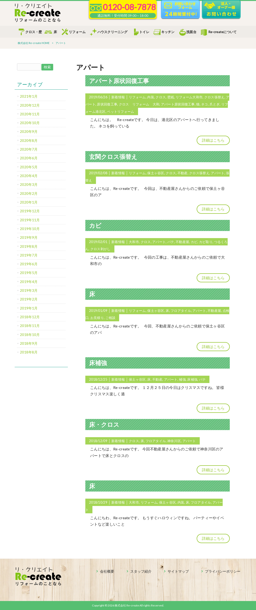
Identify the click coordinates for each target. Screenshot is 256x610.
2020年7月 (29, 149)
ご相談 (110, 318)
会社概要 (107, 571)
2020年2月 (29, 193)
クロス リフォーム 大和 (139, 104)
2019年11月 (30, 220)
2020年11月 (30, 114)
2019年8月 (29, 246)
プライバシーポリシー (222, 571)
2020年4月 (29, 176)
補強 (182, 379)
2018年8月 (29, 352)
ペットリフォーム (120, 111)
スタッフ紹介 (141, 571)
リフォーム (137, 97)
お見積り (97, 318)
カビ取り (206, 242)
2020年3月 (29, 184)
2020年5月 (29, 167)
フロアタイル (181, 311)
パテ (170, 242)
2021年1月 (29, 96)
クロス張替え (214, 97)
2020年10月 (30, 123)
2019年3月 (29, 290)
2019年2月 (29, 299)
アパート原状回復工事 (119, 80)
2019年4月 (29, 281)
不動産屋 (182, 242)
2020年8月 (29, 140)
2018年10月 (30, 334)
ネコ (204, 104)
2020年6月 (29, 158)
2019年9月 (29, 237)
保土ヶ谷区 (155, 173)
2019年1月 (29, 308)
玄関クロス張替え (113, 156)
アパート (217, 173)
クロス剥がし (100, 249)
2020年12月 (30, 105)
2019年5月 (29, 272)
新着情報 (118, 97)
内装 (150, 97)
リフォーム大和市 (189, 97)
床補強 (98, 362)
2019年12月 (30, 211)
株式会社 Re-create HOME (33, 42)
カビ (95, 225)
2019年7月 (29, 255)
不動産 (183, 173)
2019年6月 (29, 264)
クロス (161, 97)
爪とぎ (214, 104)
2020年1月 (29, 202)
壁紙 (170, 97)
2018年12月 (30, 317)
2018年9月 (29, 343)
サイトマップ (178, 571)
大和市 (134, 242)
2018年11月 (30, 325)
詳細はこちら (213, 140)
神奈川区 (174, 441)
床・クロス (104, 424)
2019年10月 (30, 229)
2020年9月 (29, 131)
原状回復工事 (107, 104)
